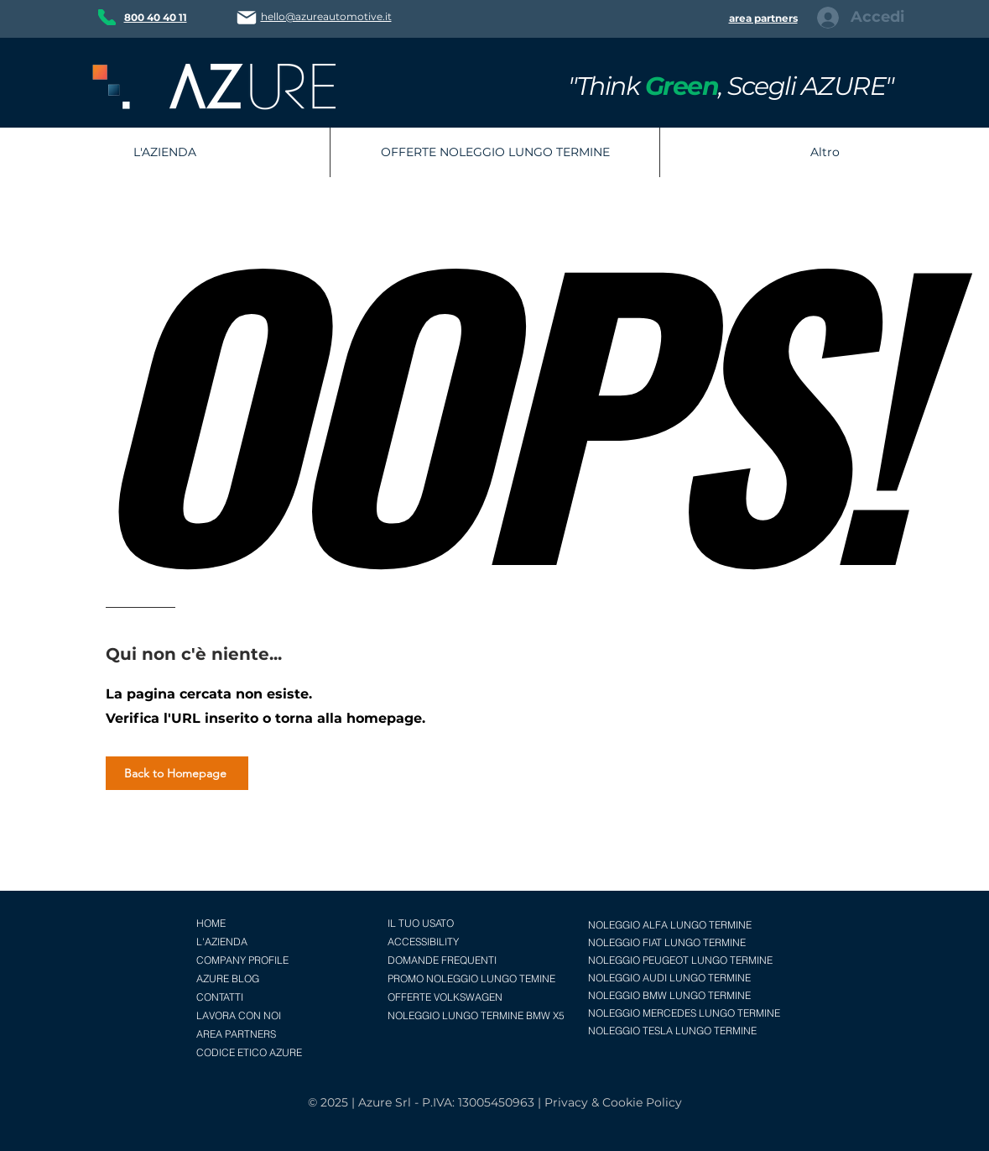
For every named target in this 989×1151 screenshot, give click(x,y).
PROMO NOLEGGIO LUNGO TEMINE (471, 978)
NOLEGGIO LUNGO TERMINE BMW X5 (476, 1015)
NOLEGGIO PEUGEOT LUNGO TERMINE (680, 960)
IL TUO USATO (421, 923)
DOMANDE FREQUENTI (442, 960)
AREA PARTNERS (236, 1034)
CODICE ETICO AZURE (249, 1052)
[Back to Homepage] (177, 773)
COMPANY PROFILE (242, 960)
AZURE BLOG (227, 978)
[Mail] (247, 18)
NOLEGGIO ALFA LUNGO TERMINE (670, 924)
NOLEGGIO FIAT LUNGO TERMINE (667, 942)
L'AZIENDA (221, 941)
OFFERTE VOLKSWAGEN (445, 997)
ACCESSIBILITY (423, 941)
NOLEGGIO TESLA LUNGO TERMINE (672, 1030)
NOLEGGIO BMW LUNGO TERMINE (669, 995)
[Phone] (107, 17)
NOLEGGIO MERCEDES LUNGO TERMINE (684, 1013)
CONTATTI (219, 997)
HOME (211, 923)
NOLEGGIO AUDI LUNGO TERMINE (669, 977)
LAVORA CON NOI (238, 1015)
